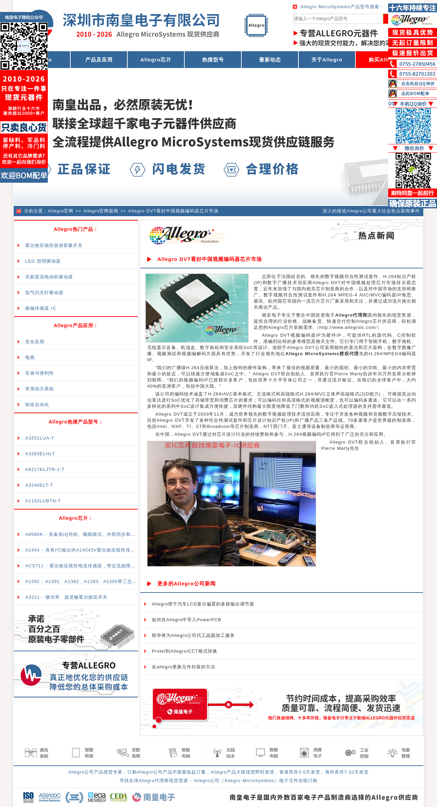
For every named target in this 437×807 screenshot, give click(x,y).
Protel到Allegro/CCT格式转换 (184, 651)
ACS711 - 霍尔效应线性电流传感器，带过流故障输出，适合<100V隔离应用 (106, 565)
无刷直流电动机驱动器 (49, 276)
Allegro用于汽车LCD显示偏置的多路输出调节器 (203, 604)
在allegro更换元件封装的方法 (183, 666)
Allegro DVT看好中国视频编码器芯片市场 (173, 210)
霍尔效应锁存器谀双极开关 (54, 245)
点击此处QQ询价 (418, 83)
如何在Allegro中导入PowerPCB (186, 619)
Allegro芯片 (155, 59)
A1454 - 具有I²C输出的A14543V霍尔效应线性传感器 (82, 550)
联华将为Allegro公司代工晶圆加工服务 (193, 635)
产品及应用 (99, 59)
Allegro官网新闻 (100, 210)
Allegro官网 (60, 210)
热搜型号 (213, 59)
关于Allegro (326, 59)
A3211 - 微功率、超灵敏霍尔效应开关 (66, 597)
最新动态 (270, 59)
